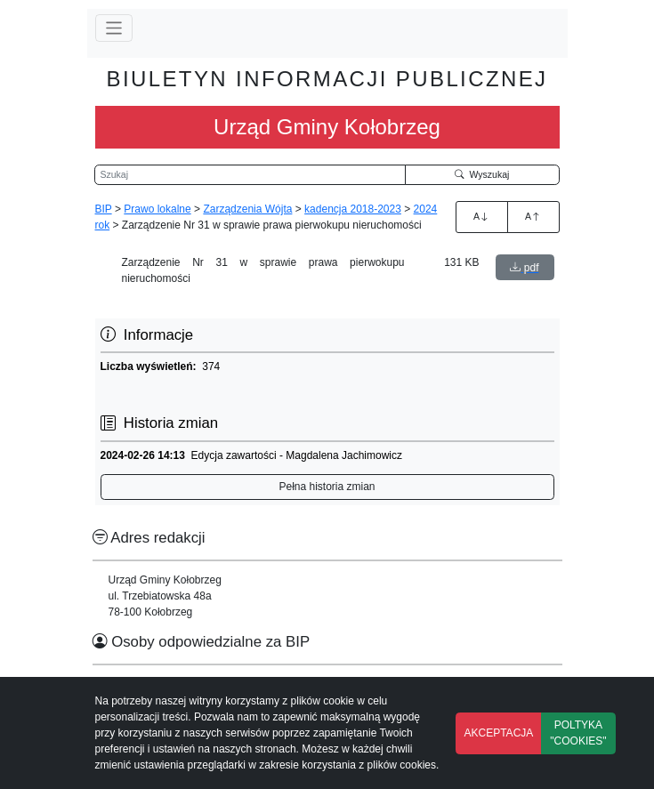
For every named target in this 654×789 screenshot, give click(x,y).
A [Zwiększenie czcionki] (481, 216)
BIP (103, 209)
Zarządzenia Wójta (247, 209)
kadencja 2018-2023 (352, 209)
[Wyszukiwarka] (250, 175)
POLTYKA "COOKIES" (578, 733)
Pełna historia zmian (327, 486)
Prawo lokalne (157, 209)
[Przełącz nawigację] (114, 28)
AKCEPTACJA (499, 733)
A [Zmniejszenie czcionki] (533, 216)
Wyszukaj (482, 174)
